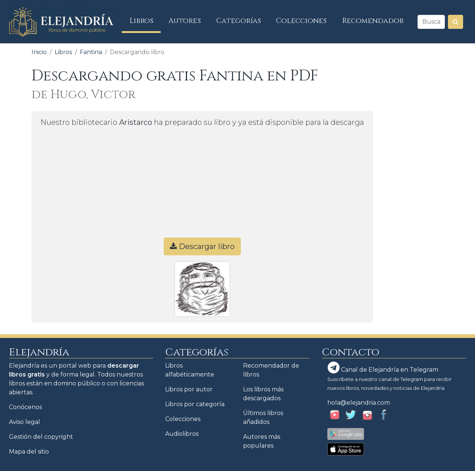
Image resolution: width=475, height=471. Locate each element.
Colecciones (301, 21)
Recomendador (373, 21)
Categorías (238, 21)
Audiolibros (182, 433)
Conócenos (25, 407)
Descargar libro (202, 246)
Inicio (39, 52)
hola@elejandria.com (358, 402)
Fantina (91, 52)
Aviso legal (24, 421)
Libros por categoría (195, 404)
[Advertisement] (202, 186)
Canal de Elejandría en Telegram (383, 368)
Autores (184, 21)
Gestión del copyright (41, 436)
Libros (145, 21)
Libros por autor (189, 389)
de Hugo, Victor (83, 95)
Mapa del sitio (29, 451)
